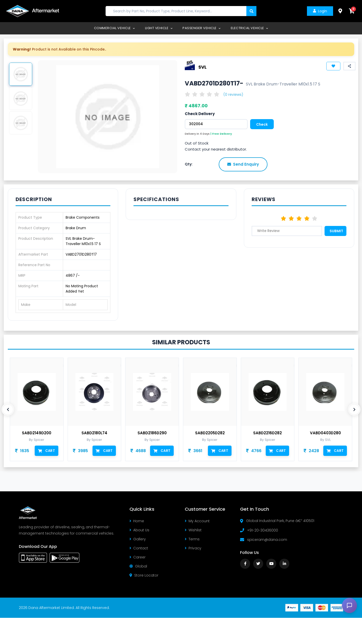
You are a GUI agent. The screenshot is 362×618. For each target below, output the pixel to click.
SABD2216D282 (267, 433)
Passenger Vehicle (202, 28)
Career (137, 557)
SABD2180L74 (94, 433)
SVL (202, 67)
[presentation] (8, 409)
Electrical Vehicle (249, 28)
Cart (46, 450)
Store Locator (143, 575)
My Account (197, 521)
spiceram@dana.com (267, 539)
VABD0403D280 (325, 433)
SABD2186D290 (152, 433)
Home (136, 521)
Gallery (137, 539)
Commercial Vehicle (114, 28)
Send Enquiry (243, 164)
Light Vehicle (159, 28)
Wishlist (193, 530)
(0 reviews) (233, 94)
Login (319, 11)
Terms (192, 539)
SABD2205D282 (210, 433)
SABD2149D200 (36, 433)
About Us (139, 530)
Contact (138, 548)
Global (138, 566)
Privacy (193, 548)
